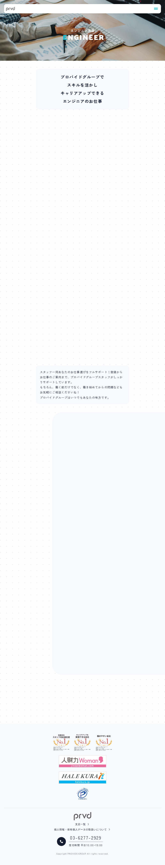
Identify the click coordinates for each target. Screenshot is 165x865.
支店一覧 (80, 824)
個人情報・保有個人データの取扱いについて (80, 830)
